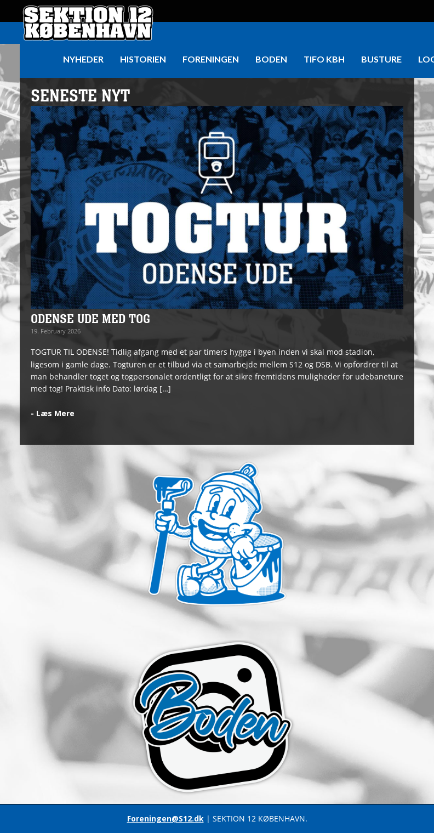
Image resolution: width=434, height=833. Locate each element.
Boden (271, 59)
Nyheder (83, 59)
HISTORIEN (143, 59)
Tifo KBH (324, 59)
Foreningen (210, 59)
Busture (381, 59)
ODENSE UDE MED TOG (90, 319)
